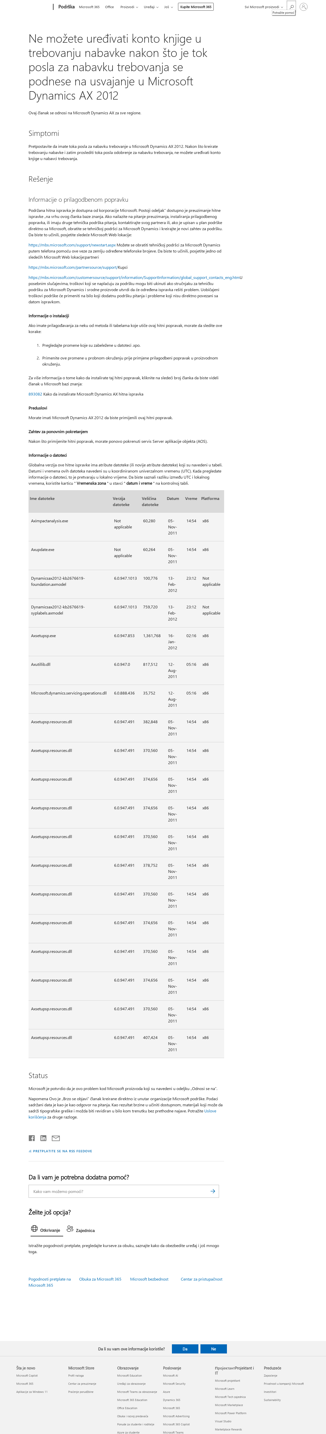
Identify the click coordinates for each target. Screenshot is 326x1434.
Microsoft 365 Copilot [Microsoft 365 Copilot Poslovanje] (176, 1424)
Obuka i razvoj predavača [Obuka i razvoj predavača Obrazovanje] (132, 1416)
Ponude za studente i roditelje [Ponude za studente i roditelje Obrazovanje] (135, 1424)
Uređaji (149, 7)
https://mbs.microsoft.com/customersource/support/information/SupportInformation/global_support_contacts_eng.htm (134, 277)
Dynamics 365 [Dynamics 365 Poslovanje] (171, 1400)
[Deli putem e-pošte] (53, 1137)
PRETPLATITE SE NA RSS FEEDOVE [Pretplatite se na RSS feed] (62, 1151)
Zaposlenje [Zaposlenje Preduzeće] (270, 1375)
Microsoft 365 (89, 7)
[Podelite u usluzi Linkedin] (41, 1137)
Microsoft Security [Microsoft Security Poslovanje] (174, 1383)
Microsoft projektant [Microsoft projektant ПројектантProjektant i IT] (227, 1380)
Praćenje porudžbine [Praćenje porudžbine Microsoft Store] (80, 1392)
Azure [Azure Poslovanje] (166, 1392)
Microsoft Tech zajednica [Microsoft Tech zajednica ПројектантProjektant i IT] (230, 1397)
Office (109, 7)
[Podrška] (66, 7)
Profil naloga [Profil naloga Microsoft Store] (76, 1375)
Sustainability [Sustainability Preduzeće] (272, 1400)
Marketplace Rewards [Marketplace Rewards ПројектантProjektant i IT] (228, 1429)
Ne (213, 1348)
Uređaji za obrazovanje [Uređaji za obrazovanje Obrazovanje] (131, 1383)
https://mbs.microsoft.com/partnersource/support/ (73, 267)
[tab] (47, 1229)
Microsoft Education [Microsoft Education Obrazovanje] (129, 1375)
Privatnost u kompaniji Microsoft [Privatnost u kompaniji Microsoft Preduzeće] (284, 1383)
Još (166, 7)
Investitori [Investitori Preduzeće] (270, 1392)
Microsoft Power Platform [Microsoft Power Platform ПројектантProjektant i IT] (230, 1413)
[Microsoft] (33, 7)
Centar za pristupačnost (201, 1279)
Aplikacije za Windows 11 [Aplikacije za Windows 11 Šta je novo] (32, 1392)
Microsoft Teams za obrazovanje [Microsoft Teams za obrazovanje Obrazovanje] (137, 1392)
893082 (35, 394)
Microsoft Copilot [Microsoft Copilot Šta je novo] (27, 1375)
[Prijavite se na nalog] (303, 7)
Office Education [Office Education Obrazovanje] (127, 1408)
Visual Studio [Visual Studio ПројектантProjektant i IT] (223, 1421)
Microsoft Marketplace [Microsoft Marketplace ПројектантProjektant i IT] (229, 1405)
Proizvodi (127, 7)
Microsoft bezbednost (149, 1279)
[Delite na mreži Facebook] (32, 1137)
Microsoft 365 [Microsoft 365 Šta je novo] (24, 1383)
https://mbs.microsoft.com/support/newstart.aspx (72, 244)
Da (185, 1348)
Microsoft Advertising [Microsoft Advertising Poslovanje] (176, 1416)
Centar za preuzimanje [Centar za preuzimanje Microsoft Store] (82, 1383)
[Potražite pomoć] (291, 6)
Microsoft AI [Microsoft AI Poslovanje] (170, 1375)
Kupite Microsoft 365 (195, 7)
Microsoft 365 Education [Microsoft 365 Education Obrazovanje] (132, 1400)
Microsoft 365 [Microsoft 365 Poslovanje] (171, 1408)
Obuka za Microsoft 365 (100, 1279)
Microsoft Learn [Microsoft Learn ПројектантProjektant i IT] (224, 1389)
